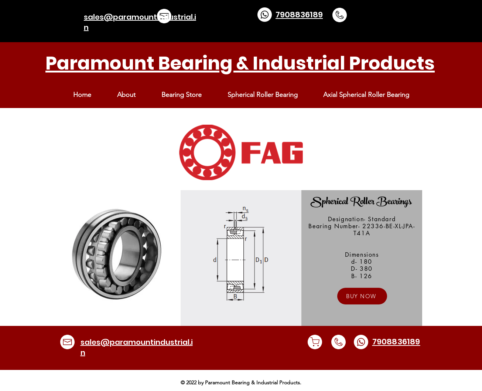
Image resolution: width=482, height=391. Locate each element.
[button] (181, 94)
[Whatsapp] (264, 14)
